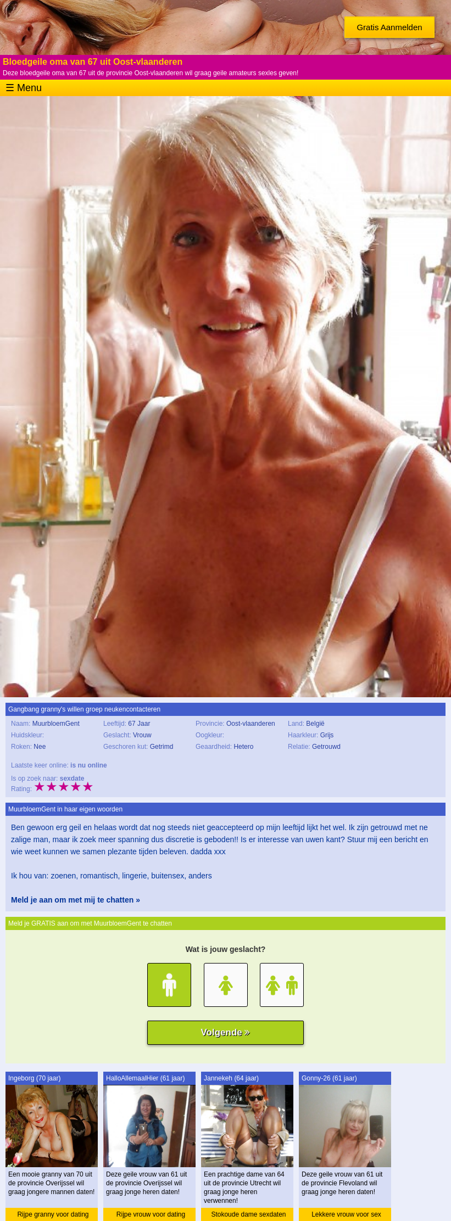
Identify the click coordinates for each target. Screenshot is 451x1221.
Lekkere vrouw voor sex (346, 1214)
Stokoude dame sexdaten (248, 1214)
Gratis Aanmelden (389, 27)
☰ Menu (23, 87)
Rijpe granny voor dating (52, 1214)
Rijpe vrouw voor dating (150, 1214)
